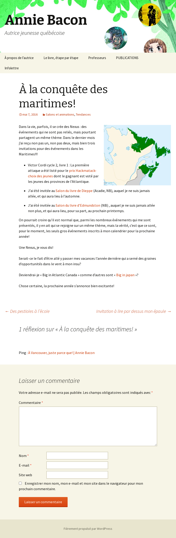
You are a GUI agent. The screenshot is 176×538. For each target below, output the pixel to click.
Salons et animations (60, 114)
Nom (24, 455)
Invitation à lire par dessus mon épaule (133, 311)
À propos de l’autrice (19, 58)
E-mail (25, 465)
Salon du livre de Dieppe (74, 190)
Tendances (83, 114)
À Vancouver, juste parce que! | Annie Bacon (61, 352)
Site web (25, 475)
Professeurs (97, 58)
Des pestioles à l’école (27, 311)
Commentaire (31, 402)
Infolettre (12, 68)
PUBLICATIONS (127, 58)
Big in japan (125, 275)
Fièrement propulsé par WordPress (88, 529)
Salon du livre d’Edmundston (77, 205)
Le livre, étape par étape (61, 58)
